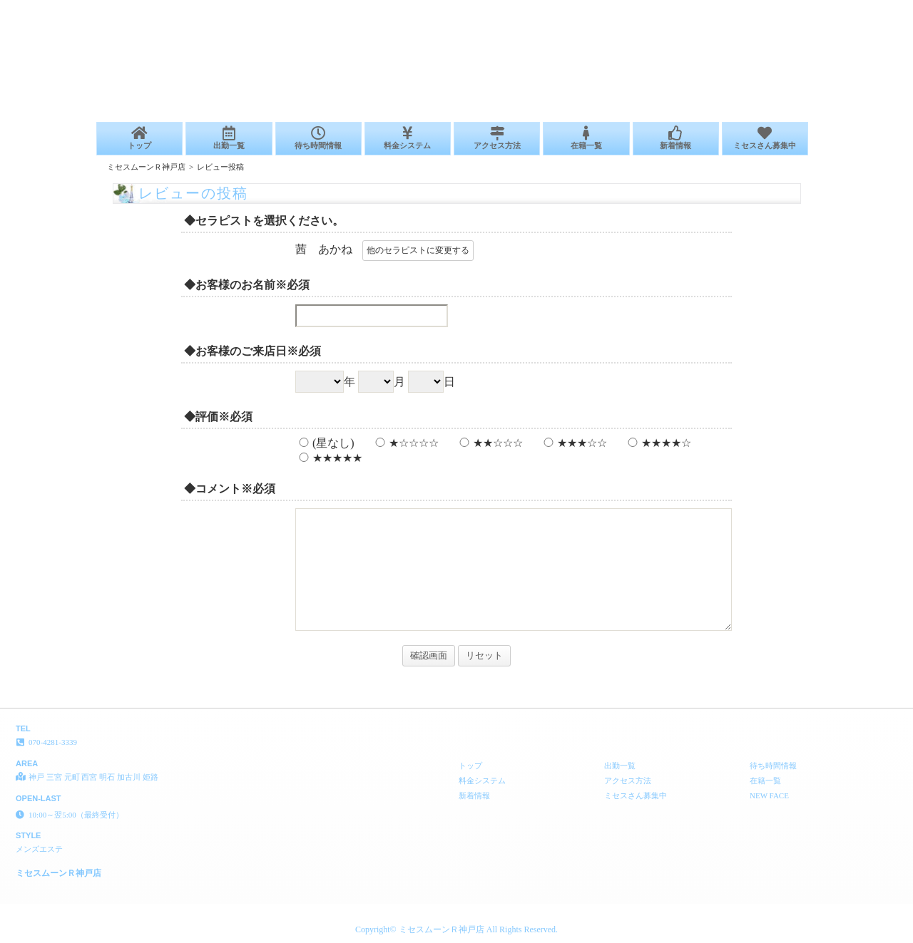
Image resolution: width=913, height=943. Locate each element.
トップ (139, 138)
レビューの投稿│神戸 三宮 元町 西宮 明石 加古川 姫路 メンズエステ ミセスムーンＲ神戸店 (738, 6)
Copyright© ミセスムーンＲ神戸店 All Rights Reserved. (456, 929)
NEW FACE (769, 795)
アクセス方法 (497, 138)
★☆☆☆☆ (405, 443)
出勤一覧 (228, 138)
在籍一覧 (586, 138)
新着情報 (676, 138)
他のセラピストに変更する (418, 250)
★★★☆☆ (573, 443)
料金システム (408, 138)
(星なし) (325, 443)
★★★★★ (328, 458)
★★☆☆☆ (489, 443)
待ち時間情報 (318, 138)
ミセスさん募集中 (765, 138)
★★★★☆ (657, 443)
